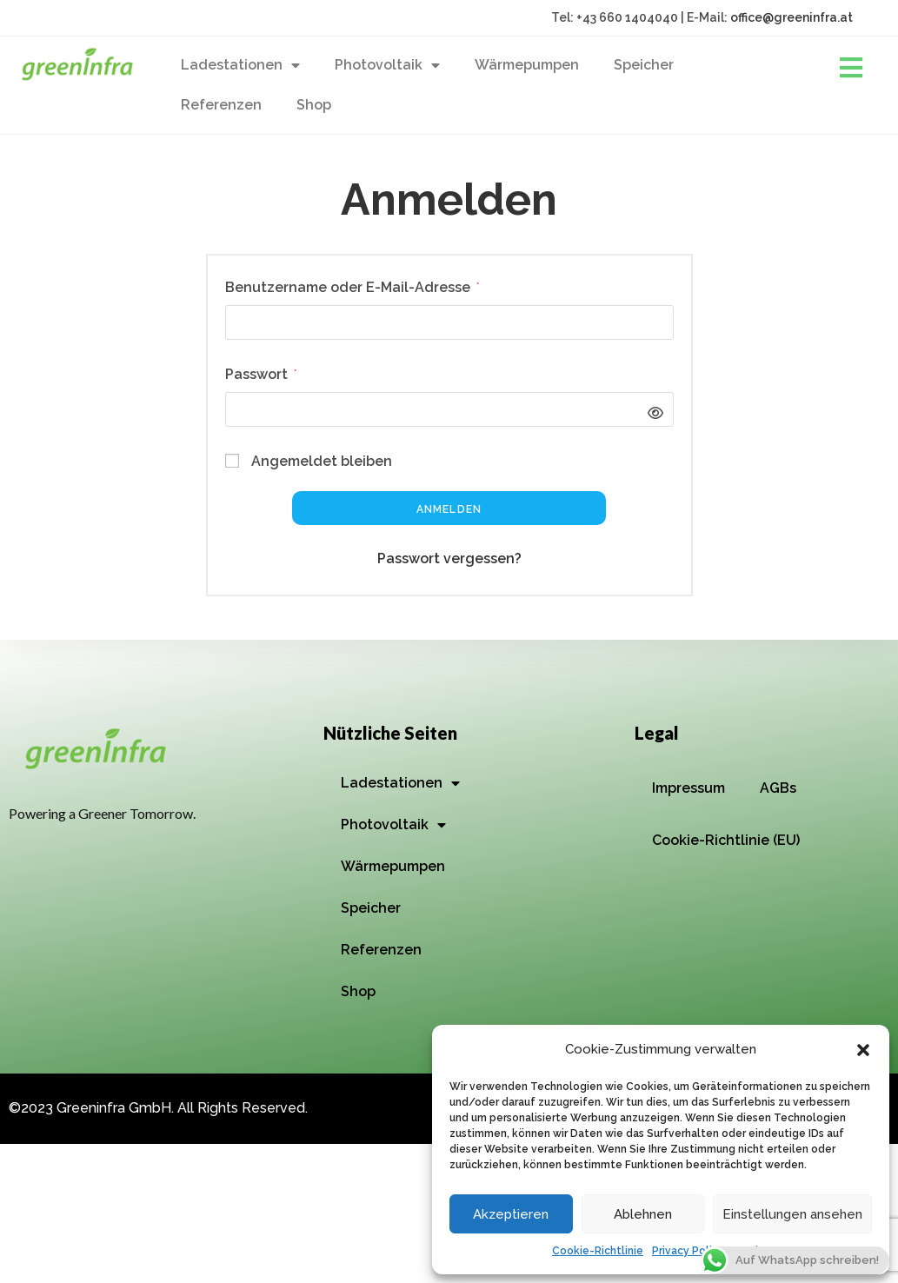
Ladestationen (240, 65)
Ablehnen (643, 1214)
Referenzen (221, 104)
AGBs (778, 788)
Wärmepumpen (527, 65)
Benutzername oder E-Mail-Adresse (352, 286)
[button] (863, 1050)
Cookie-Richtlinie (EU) (726, 840)
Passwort (260, 372)
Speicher (644, 65)
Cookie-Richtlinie (597, 1251)
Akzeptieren (511, 1214)
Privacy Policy (688, 1251)
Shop (313, 104)
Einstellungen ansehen (792, 1214)
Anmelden (449, 509)
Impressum (688, 788)
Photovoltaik (387, 65)
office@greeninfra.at (791, 17)
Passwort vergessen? (449, 558)
